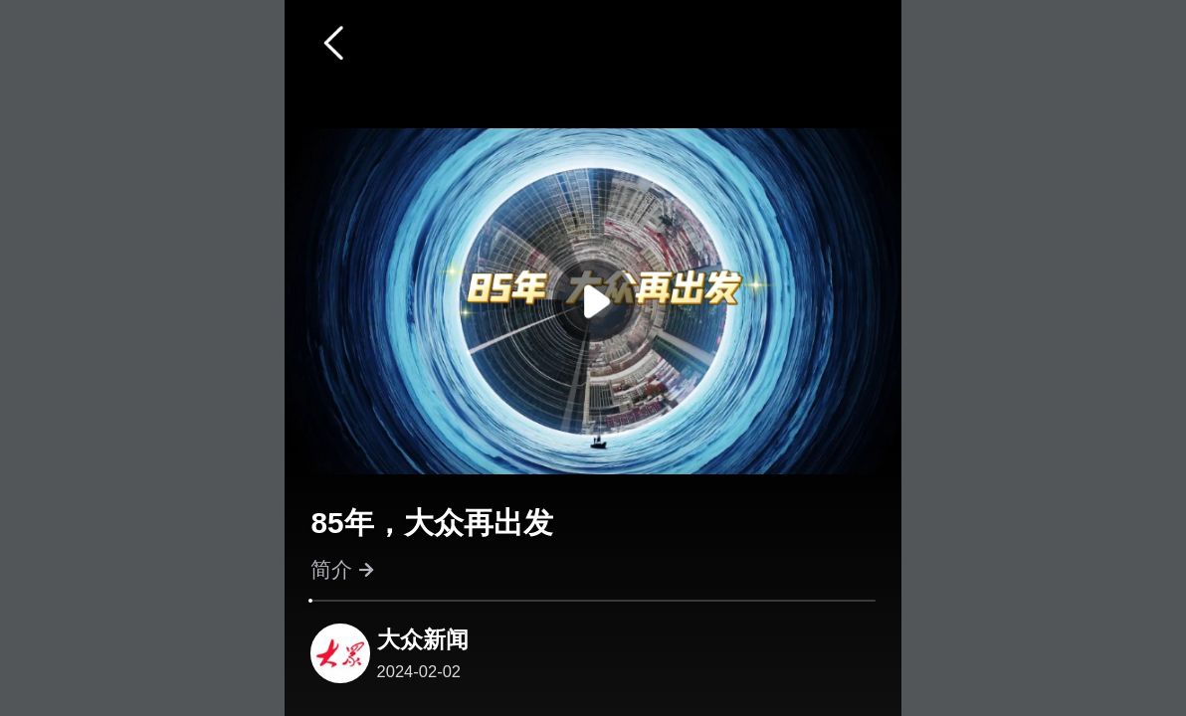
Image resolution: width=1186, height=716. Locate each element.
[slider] (310, 601)
